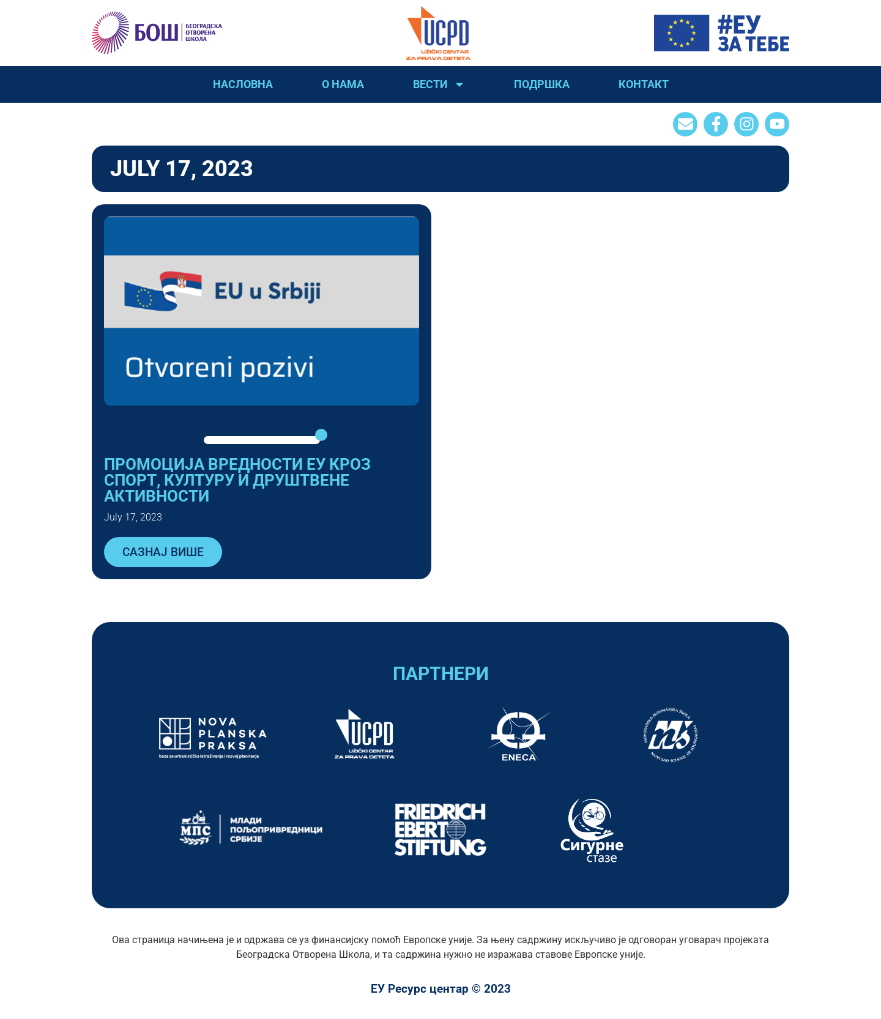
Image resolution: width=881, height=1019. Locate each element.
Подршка (542, 84)
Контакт (644, 84)
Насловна (243, 84)
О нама (343, 84)
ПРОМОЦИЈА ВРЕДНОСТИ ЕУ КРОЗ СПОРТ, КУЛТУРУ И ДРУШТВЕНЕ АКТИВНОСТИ (237, 480)
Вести (439, 84)
